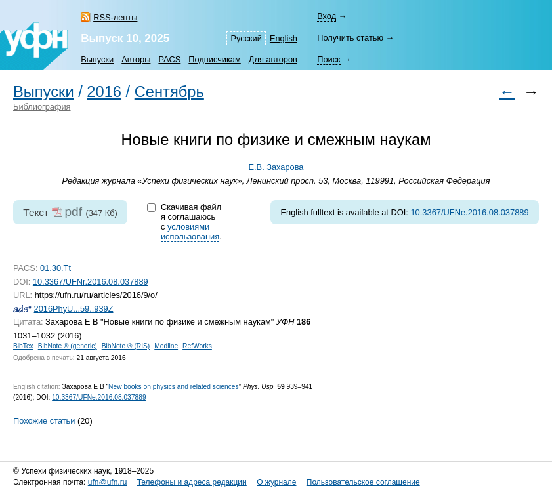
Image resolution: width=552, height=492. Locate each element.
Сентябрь (169, 91)
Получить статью (350, 38)
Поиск (328, 59)
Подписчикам (214, 59)
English (283, 38)
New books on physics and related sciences (173, 386)
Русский (245, 38)
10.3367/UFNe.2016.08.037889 (469, 212)
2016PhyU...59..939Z (74, 309)
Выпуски (97, 59)
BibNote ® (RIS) (126, 346)
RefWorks (197, 346)
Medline (166, 346)
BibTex (23, 346)
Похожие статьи (44, 420)
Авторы (135, 59)
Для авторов (273, 59)
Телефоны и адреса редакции (192, 482)
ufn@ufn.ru (107, 482)
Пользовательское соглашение (363, 482)
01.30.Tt (55, 268)
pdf (73, 211)
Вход (326, 16)
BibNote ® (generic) (67, 346)
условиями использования (190, 231)
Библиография (42, 107)
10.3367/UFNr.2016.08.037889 (90, 282)
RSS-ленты (115, 17)
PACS (169, 59)
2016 (104, 91)
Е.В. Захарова (276, 167)
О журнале (276, 482)
